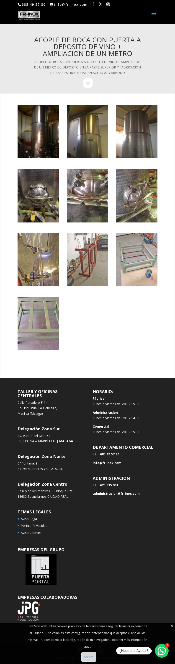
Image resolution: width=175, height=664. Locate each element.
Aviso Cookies (31, 532)
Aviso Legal (29, 519)
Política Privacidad (34, 525)
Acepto (88, 657)
